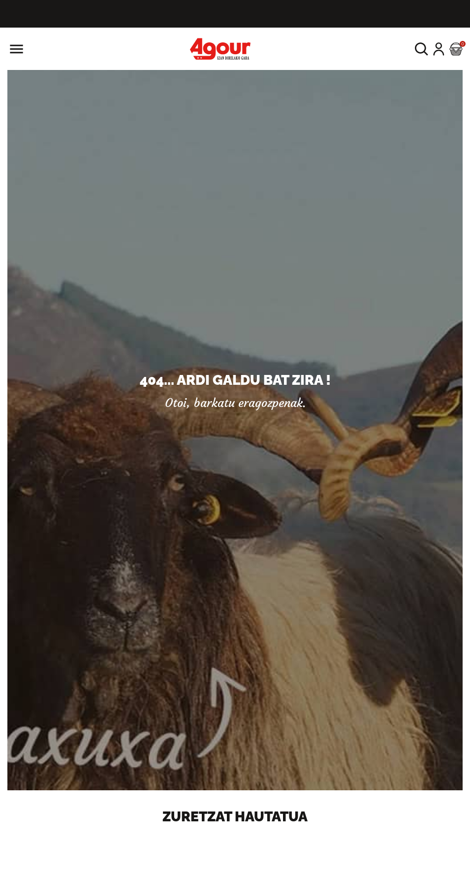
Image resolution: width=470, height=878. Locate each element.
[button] (421, 49)
